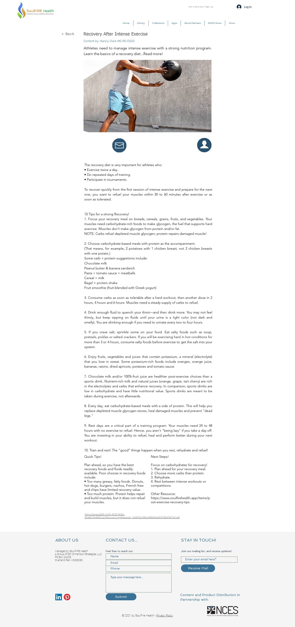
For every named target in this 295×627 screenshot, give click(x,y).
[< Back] (68, 33)
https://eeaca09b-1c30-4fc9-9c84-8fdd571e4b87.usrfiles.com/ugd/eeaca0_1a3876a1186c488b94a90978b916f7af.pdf (132, 516)
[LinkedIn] (58, 597)
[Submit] (121, 596)
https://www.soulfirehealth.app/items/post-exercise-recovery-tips (180, 500)
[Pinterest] (67, 597)
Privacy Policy (164, 615)
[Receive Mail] (198, 568)
